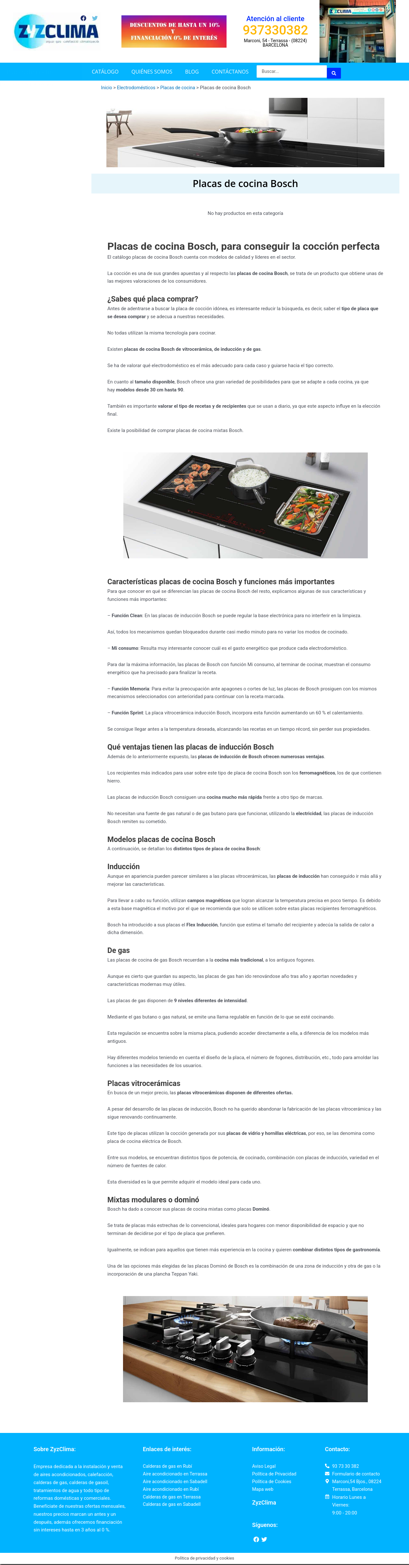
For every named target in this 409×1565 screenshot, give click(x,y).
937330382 (275, 30)
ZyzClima (264, 1503)
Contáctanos (230, 71)
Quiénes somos (151, 71)
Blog (192, 71)
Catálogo (105, 71)
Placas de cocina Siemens (28, 84)
